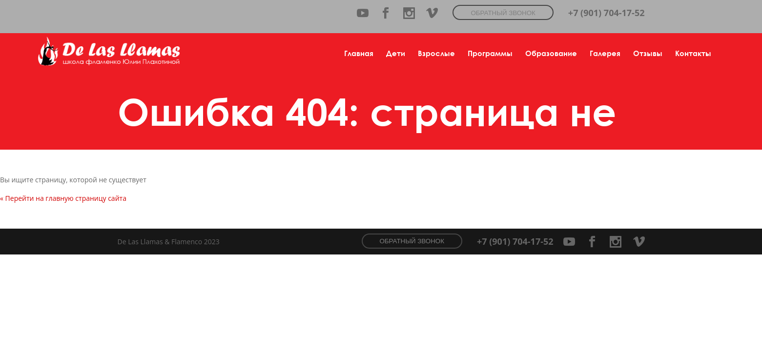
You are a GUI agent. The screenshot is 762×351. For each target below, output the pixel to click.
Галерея (605, 53)
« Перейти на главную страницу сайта (63, 198)
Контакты (693, 53)
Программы (490, 53)
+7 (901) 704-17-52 (606, 13)
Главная (358, 53)
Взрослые (436, 53)
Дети (395, 53)
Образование (551, 53)
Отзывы (647, 53)
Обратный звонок (503, 13)
